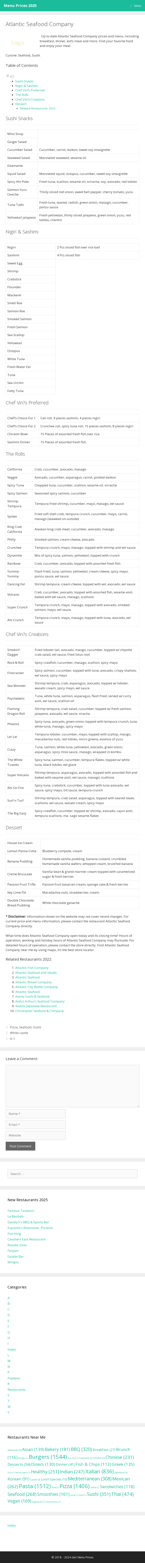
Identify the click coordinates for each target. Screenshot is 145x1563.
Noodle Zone (17, 1245)
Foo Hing (14, 1233)
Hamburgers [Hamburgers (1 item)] (22, 1472)
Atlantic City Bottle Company (36, 987)
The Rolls (22, 95)
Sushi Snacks (24, 81)
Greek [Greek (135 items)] (123, 1464)
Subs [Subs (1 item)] (82, 1495)
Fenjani (13, 1250)
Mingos (13, 1262)
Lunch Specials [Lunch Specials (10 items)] (54, 1479)
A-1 (12, 1038)
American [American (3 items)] (14, 1450)
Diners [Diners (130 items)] (43, 1464)
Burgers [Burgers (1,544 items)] (48, 1457)
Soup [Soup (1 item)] (74, 1495)
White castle (19, 1033)
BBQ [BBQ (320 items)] (81, 1449)
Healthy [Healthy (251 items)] (45, 1471)
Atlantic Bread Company (33, 982)
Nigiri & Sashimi (26, 86)
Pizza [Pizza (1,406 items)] (74, 1486)
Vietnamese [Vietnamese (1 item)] (53, 1502)
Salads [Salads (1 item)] (94, 1487)
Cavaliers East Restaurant (27, 1239)
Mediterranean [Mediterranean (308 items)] (90, 1478)
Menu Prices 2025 (20, 5)
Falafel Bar (16, 1256)
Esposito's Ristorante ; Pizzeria (30, 1228)
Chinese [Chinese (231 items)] (120, 1457)
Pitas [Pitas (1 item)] (55, 1487)
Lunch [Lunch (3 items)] (35, 1479)
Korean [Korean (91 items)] (18, 1479)
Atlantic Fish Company (32, 967)
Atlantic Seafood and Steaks (36, 972)
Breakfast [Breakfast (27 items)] (104, 1449)
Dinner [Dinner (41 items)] (65, 1464)
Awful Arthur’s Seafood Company (40, 1001)
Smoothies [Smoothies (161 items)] (53, 1494)
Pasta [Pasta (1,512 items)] (35, 1486)
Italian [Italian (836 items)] (99, 1471)
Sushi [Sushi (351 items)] (98, 1494)
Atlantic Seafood (27, 977)
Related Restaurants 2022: (38, 108)
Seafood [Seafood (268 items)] (22, 1494)
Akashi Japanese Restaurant (36, 1006)
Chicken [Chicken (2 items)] (99, 1457)
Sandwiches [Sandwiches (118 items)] (117, 1486)
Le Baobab (16, 1216)
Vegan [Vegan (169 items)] (19, 1501)
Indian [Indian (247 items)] (72, 1471)
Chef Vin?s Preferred (30, 90)
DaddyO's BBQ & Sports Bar (28, 1222)
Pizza (14, 1027)
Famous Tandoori (21, 1211)
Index (12, 1349)
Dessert (20, 104)
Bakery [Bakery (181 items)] (57, 1449)
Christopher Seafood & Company (39, 1011)
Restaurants (16, 1389)
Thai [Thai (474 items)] (122, 1494)
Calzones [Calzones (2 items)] (86, 1457)
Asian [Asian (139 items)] (33, 1449)
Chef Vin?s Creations (30, 99)
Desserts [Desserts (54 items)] (19, 1464)
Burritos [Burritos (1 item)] (73, 1458)
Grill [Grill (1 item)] (11, 1472)
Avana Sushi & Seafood (32, 996)
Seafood (25, 1027)
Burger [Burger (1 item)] (23, 1458)
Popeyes (14, 1378)
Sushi (37, 1027)
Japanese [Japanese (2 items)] (121, 1472)
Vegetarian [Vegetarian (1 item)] (39, 1502)
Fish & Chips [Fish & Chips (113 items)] (93, 1464)
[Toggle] (12, 76)
